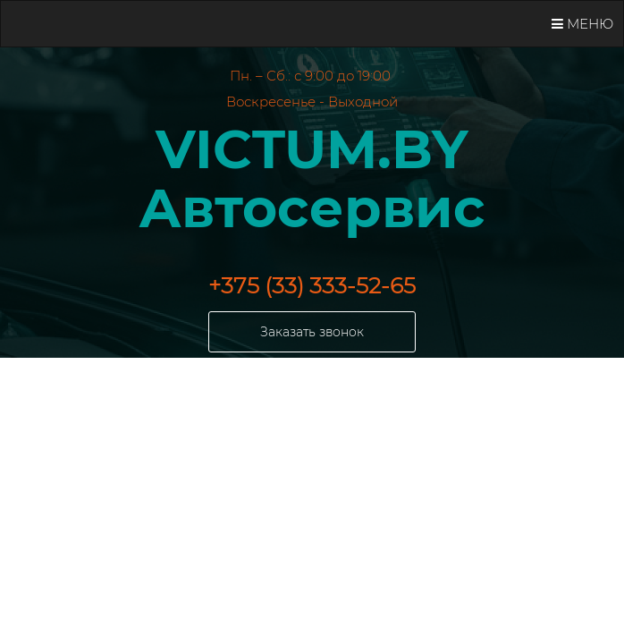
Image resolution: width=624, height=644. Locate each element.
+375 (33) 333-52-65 (312, 285)
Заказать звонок (312, 332)
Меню (582, 23)
